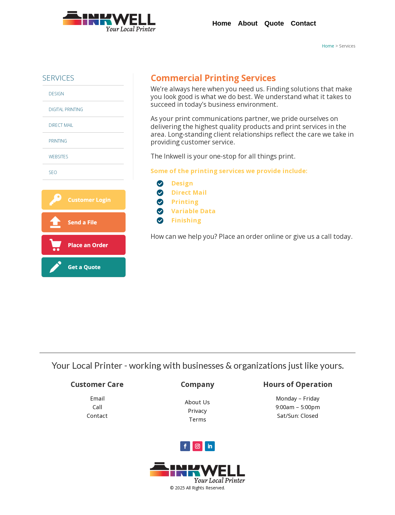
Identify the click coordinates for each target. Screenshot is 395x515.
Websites (58, 157)
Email (97, 398)
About (248, 24)
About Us (197, 402)
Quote (274, 24)
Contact (303, 24)
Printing (58, 141)
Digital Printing (66, 109)
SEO (53, 172)
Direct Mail (61, 125)
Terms (197, 419)
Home (221, 24)
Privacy (197, 410)
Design (56, 94)
